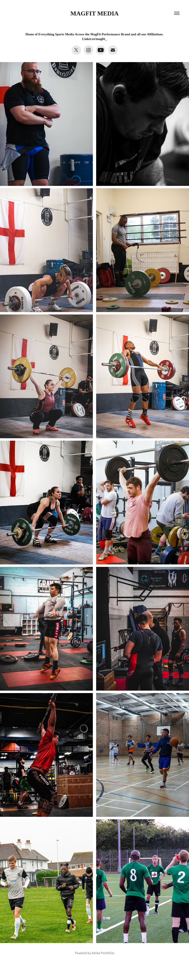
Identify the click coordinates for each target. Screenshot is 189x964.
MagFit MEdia (94, 13)
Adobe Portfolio (103, 953)
